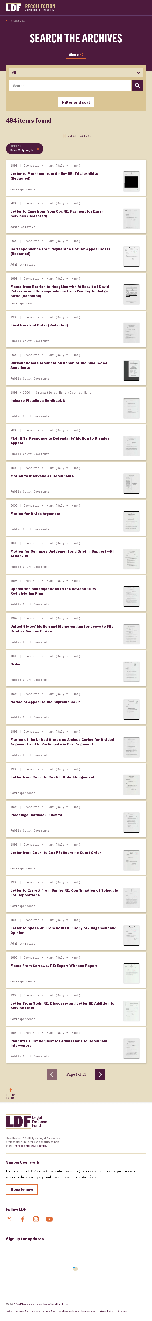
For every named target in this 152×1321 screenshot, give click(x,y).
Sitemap (122, 1310)
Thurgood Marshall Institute (29, 1145)
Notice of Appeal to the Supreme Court (45, 702)
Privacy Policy (106, 1310)
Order (15, 664)
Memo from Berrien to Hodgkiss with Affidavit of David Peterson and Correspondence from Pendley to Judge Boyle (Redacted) (59, 291)
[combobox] (70, 85)
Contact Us (22, 1310)
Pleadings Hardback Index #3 (36, 815)
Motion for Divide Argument (35, 513)
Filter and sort (76, 102)
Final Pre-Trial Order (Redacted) (39, 325)
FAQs (9, 1310)
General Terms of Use (43, 1310)
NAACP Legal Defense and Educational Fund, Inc (41, 1303)
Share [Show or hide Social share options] (76, 54)
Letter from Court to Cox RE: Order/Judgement (52, 777)
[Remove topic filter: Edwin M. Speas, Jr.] (24, 148)
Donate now (22, 1189)
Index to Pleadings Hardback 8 (37, 400)
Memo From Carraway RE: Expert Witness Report (54, 965)
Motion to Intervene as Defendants (42, 476)
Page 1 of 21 (76, 1074)
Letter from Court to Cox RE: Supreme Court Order (55, 852)
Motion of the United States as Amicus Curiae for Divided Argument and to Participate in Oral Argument (62, 741)
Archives (18, 21)
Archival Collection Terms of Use (77, 1310)
